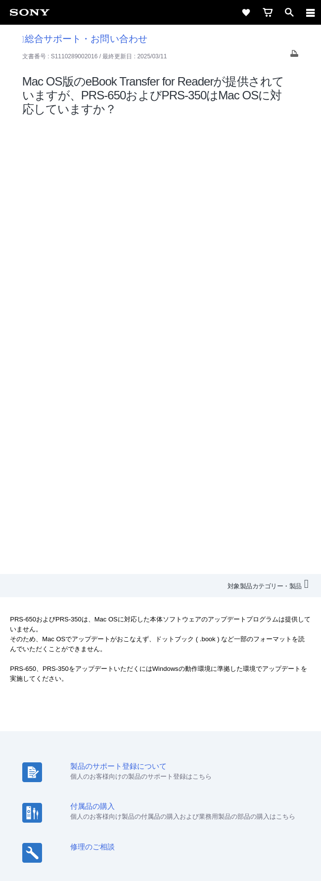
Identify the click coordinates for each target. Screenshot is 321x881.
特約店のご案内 (116, 731)
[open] (289, 12)
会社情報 (38, 731)
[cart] (267, 12)
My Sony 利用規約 (269, 731)
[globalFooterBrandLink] (161, 861)
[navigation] (310, 12)
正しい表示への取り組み (160, 832)
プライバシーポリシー (161, 821)
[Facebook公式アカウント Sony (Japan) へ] (193, 755)
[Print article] (294, 56)
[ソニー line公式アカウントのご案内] (129, 755)
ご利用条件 (160, 810)
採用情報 (73, 731)
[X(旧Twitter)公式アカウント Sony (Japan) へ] (150, 755)
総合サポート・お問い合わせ (84, 39)
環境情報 (221, 731)
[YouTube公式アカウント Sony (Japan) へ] (171, 755)
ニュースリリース (174, 731)
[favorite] (246, 12)
